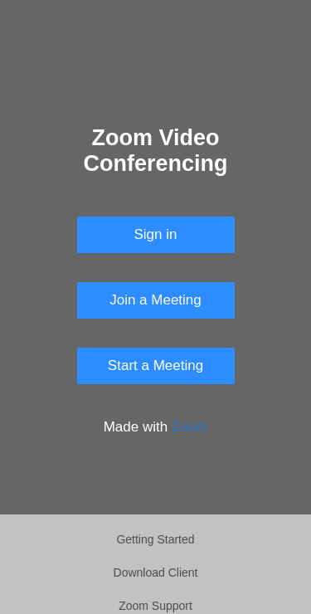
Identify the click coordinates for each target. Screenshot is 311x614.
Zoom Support (155, 605)
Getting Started (155, 539)
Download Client (156, 572)
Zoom (189, 427)
